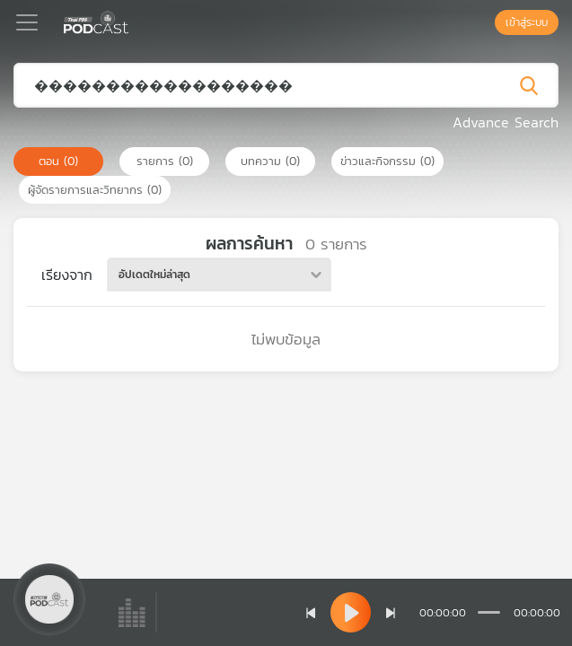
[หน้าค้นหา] (486, 22)
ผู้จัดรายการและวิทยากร (95, 189)
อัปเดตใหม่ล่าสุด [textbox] (154, 274)
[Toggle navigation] (26, 22)
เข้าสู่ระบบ (527, 22)
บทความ (270, 161)
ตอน (58, 161)
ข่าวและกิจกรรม (387, 161)
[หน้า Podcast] (133, 20)
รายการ (164, 161)
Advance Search (506, 122)
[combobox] (219, 275)
